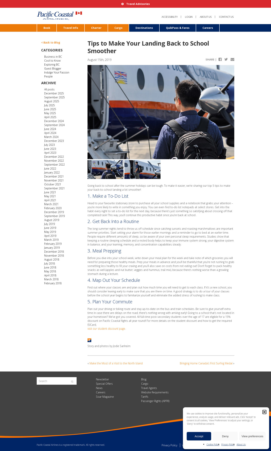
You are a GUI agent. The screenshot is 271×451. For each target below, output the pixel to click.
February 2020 (53, 208)
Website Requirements (155, 392)
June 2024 (50, 129)
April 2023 (50, 152)
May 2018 (50, 271)
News (99, 388)
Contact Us (226, 16)
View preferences (252, 436)
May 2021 (50, 196)
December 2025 (54, 93)
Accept (199, 436)
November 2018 (54, 255)
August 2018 (51, 259)
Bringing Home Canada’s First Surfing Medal (206, 363)
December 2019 (54, 212)
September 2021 (54, 188)
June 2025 (50, 109)
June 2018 (50, 267)
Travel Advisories (135, 4)
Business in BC (53, 56)
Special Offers (104, 383)
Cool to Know (52, 60)
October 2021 (52, 184)
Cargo (118, 28)
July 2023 (49, 145)
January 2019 (52, 247)
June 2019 (50, 228)
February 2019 (53, 243)
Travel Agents (149, 388)
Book (46, 28)
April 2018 (50, 275)
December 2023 (54, 141)
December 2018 (54, 251)
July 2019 (49, 224)
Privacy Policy (228, 444)
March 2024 (51, 137)
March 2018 (51, 279)
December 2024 (54, 121)
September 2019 (54, 216)
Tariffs (144, 396)
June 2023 (50, 149)
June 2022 (50, 168)
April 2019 (50, 236)
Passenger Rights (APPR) (155, 401)
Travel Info (70, 28)
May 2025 (50, 113)
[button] (264, 412)
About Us (241, 444)
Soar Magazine (105, 396)
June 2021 (50, 192)
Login (189, 16)
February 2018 (53, 283)
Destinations (144, 28)
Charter (96, 28)
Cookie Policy (212, 444)
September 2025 (54, 97)
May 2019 (50, 232)
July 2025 (49, 105)
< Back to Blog (50, 42)
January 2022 (52, 172)
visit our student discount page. (107, 328)
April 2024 (50, 133)
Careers (207, 28)
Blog (143, 379)
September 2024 (54, 125)
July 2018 (49, 263)
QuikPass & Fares (178, 28)
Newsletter (102, 379)
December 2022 (54, 156)
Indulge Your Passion (56, 72)
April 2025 (50, 117)
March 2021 (51, 204)
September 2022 (54, 164)
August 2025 (51, 101)
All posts (49, 89)
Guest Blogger (52, 68)
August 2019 (51, 220)
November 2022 (54, 160)
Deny (225, 436)
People (48, 76)
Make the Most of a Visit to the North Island (116, 363)
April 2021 (50, 200)
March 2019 (51, 240)
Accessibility (170, 16)
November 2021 (54, 180)
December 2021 (54, 176)
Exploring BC (51, 64)
